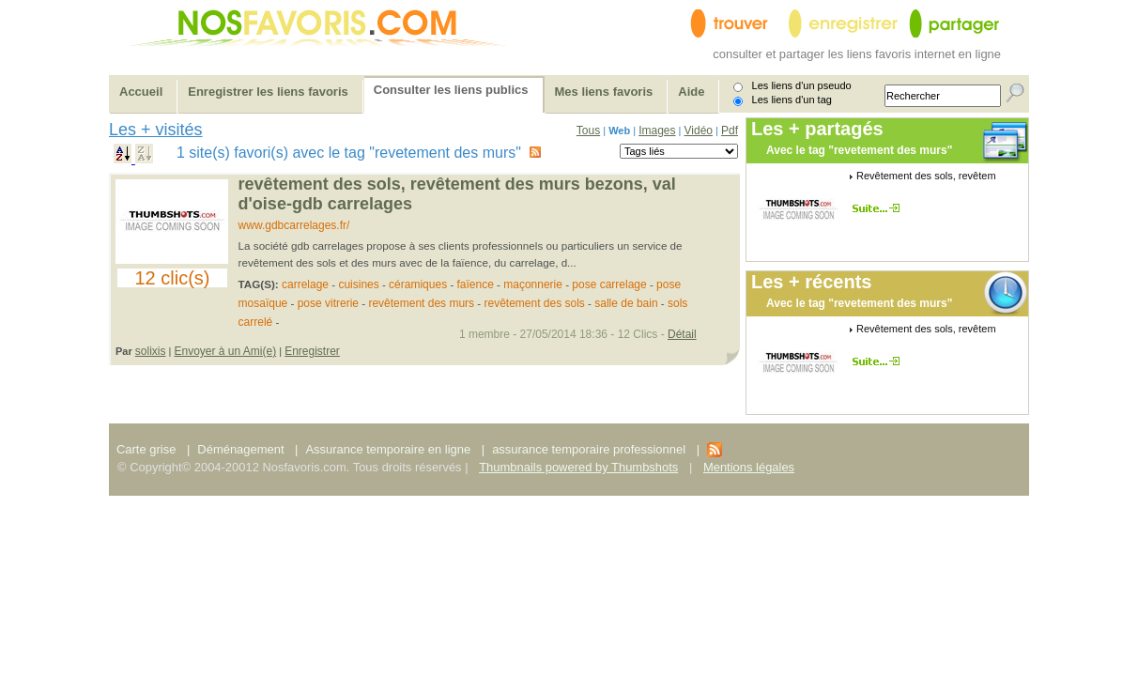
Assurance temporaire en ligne (387, 449)
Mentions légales (748, 467)
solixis (150, 351)
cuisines (358, 284)
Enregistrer (312, 351)
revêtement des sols (534, 303)
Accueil (140, 91)
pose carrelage (609, 284)
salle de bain (625, 303)
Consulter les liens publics (451, 90)
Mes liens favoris (604, 91)
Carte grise (147, 449)
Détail (682, 334)
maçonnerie (532, 284)
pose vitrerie (328, 303)
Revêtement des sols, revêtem (926, 175)
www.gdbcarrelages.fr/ (294, 225)
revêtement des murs (421, 303)
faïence (475, 284)
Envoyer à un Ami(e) (225, 351)
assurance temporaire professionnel (588, 449)
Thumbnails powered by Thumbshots (578, 467)
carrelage (305, 284)
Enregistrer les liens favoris (268, 91)
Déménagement (240, 449)
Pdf (729, 130)
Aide (691, 91)
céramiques (418, 284)
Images (656, 130)
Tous (588, 130)
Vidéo (698, 130)
